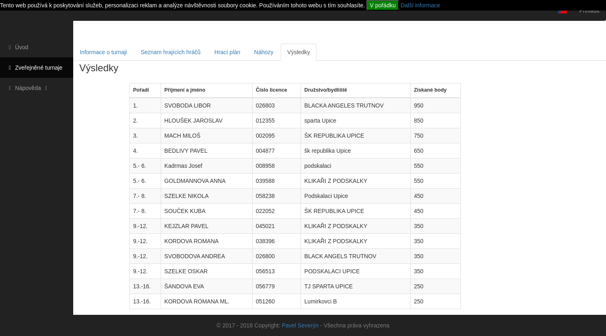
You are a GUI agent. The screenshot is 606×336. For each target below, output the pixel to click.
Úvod (17, 47)
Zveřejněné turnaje (34, 67)
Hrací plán (227, 52)
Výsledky (298, 52)
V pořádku (383, 5)
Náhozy (263, 52)
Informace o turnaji (103, 52)
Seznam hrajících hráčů (171, 52)
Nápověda (28, 88)
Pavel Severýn (300, 325)
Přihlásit (589, 10)
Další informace (420, 5)
